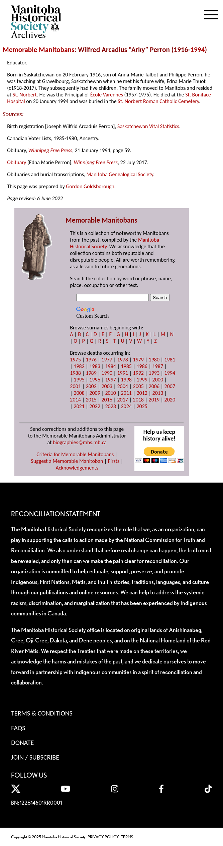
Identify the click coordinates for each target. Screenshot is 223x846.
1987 (157, 366)
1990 (106, 373)
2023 (110, 406)
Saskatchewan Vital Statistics (148, 126)
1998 (126, 379)
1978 (122, 359)
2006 (154, 386)
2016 (106, 399)
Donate (22, 743)
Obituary (16, 162)
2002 (91, 386)
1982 (79, 366)
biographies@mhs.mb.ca (80, 442)
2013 (157, 393)
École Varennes (106, 94)
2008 (79, 393)
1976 (91, 359)
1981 (169, 359)
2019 (154, 399)
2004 (122, 386)
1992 (138, 373)
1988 (75, 373)
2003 (106, 386)
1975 (75, 359)
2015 (91, 399)
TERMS (127, 836)
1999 (142, 379)
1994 (197, 49)
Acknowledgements (76, 468)
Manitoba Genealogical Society (120, 174)
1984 (110, 366)
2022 (94, 406)
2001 (75, 386)
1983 (94, 366)
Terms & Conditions (41, 713)
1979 (138, 359)
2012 (142, 393)
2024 (126, 406)
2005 (138, 386)
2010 (110, 393)
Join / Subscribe (35, 757)
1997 (110, 379)
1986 (142, 366)
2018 (138, 399)
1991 (122, 373)
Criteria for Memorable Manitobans (75, 454)
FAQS (18, 728)
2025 (142, 406)
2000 (157, 379)
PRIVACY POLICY (103, 836)
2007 (169, 386)
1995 (79, 379)
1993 (154, 373)
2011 (126, 393)
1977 (106, 359)
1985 (126, 366)
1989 (91, 373)
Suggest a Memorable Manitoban (67, 461)
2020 (169, 399)
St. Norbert (25, 94)
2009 (94, 393)
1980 (154, 359)
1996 (94, 379)
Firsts (113, 461)
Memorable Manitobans (39, 49)
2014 (75, 399)
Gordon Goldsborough (90, 186)
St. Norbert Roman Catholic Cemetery (158, 101)
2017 (122, 399)
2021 (79, 406)
